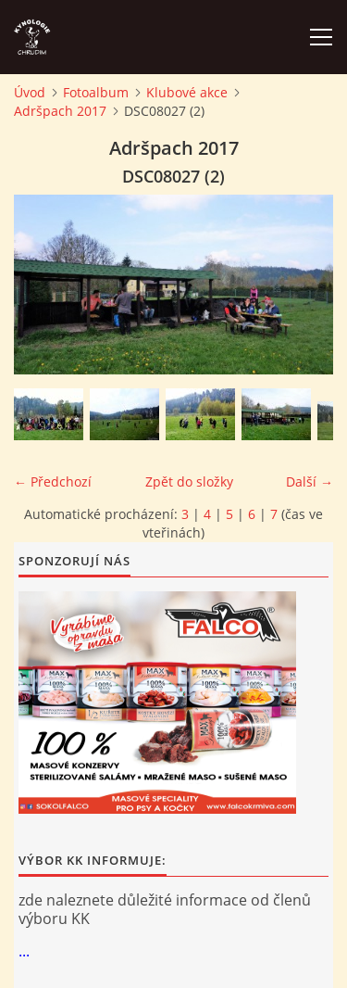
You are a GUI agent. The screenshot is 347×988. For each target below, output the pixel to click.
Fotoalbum (96, 92)
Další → (309, 481)
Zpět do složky (189, 481)
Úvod (29, 92)
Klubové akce (187, 92)
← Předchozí (53, 481)
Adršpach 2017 (60, 111)
